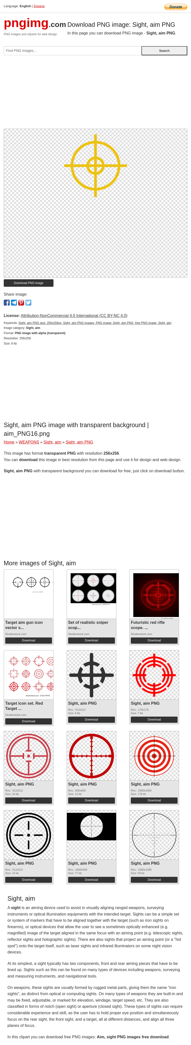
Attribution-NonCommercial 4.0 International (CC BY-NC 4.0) (74, 316)
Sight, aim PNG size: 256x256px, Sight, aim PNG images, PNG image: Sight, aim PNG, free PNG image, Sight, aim (94, 323)
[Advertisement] (95, 94)
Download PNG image (29, 283)
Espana (39, 6)
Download (28, 640)
